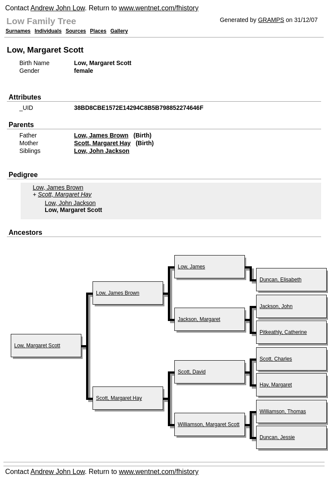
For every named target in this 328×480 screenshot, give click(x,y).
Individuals (48, 31)
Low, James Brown (101, 135)
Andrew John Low (58, 8)
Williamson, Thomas (283, 411)
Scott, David (192, 372)
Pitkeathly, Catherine (283, 332)
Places (98, 31)
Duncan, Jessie (277, 437)
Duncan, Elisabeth (280, 280)
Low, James (191, 267)
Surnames (18, 31)
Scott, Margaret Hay (102, 143)
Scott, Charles (276, 359)
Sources (75, 31)
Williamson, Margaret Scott (208, 424)
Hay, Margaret (276, 385)
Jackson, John (276, 306)
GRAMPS (271, 19)
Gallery (119, 31)
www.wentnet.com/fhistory (158, 8)
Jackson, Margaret (199, 319)
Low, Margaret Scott (37, 346)
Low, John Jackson (102, 150)
